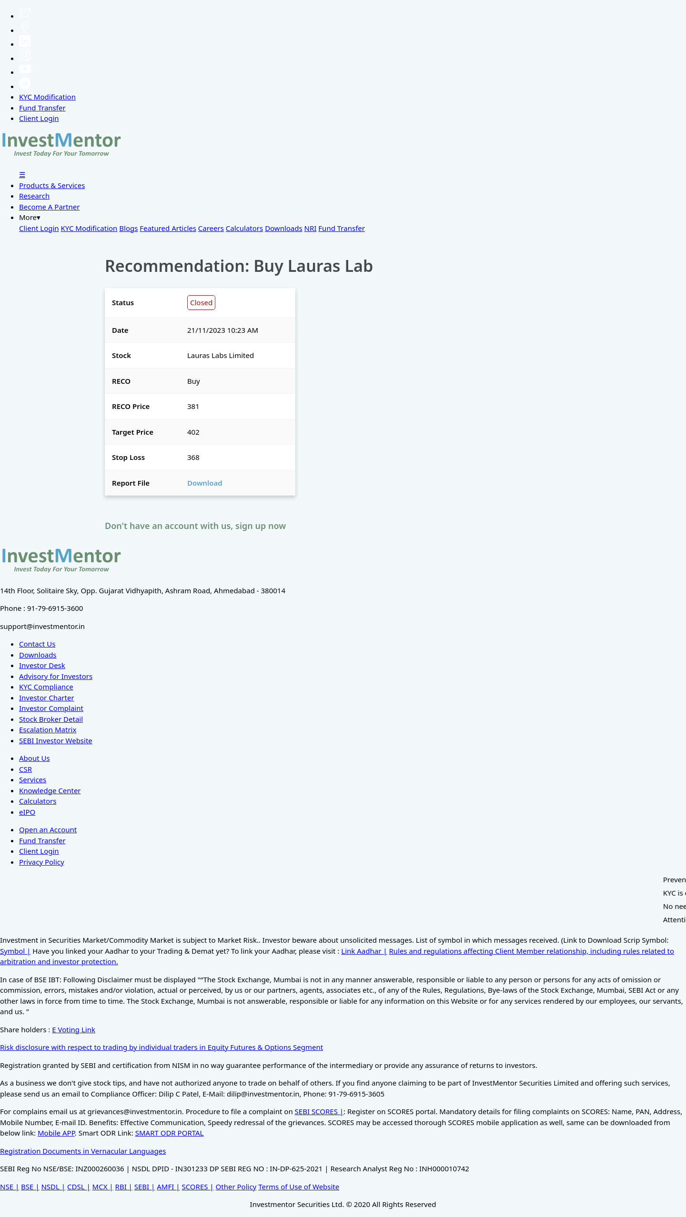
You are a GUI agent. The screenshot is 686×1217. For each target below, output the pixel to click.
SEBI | (144, 1186)
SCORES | (197, 1186)
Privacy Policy (41, 862)
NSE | (9, 1186)
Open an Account (48, 829)
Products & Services (52, 185)
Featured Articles (168, 228)
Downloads (284, 228)
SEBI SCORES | (319, 1111)
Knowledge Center (50, 790)
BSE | (30, 1186)
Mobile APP (56, 1132)
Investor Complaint (51, 708)
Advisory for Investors (55, 676)
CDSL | (79, 1186)
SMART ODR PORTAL (169, 1132)
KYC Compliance (46, 686)
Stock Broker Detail (51, 719)
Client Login (39, 118)
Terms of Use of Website (298, 1186)
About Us (34, 758)
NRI (310, 228)
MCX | (102, 1186)
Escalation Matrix (47, 729)
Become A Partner (49, 206)
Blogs (128, 228)
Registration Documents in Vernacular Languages (83, 1151)
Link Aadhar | (364, 951)
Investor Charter (46, 697)
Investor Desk (42, 665)
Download (204, 483)
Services (32, 779)
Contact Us (37, 643)
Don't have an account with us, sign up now (195, 525)
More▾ (29, 217)
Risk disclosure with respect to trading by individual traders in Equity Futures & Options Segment (161, 1047)
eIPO (27, 812)
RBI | (123, 1186)
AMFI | (168, 1186)
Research (34, 195)
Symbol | (15, 951)
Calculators (244, 228)
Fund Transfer (42, 107)
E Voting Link (73, 1029)
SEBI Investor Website (55, 740)
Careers (211, 228)
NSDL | (53, 1186)
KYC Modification (47, 96)
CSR (25, 769)
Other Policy (236, 1186)
